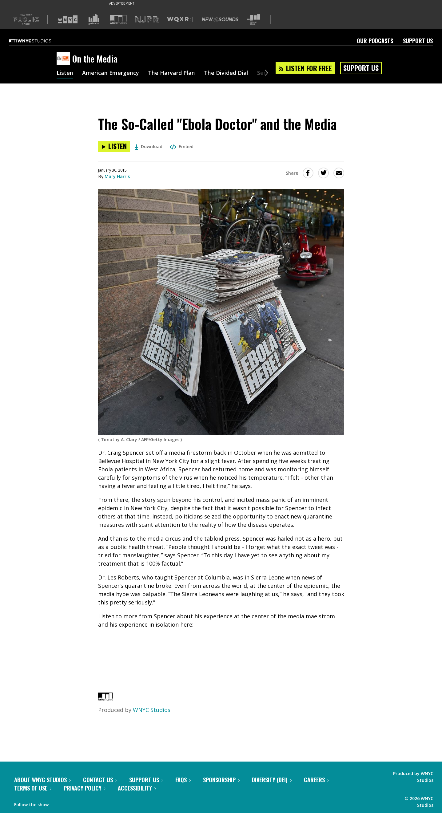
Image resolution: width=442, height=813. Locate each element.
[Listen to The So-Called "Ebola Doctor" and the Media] (114, 146)
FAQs (183, 780)
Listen (65, 73)
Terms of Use (32, 788)
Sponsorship (221, 780)
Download (148, 146)
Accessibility (137, 788)
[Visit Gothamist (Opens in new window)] (94, 19)
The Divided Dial (226, 73)
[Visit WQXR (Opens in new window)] (180, 19)
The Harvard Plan (171, 73)
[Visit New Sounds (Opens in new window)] (220, 19)
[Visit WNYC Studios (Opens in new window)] (118, 19)
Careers (316, 780)
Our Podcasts (375, 41)
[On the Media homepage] (64, 59)
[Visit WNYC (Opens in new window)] (68, 19)
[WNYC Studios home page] (37, 40)
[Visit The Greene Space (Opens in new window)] (253, 19)
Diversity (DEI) (272, 780)
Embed (181, 146)
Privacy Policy (85, 788)
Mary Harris (117, 176)
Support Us (418, 41)
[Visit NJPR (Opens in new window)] (147, 19)
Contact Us (100, 780)
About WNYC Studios (42, 780)
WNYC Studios (151, 709)
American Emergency (110, 73)
